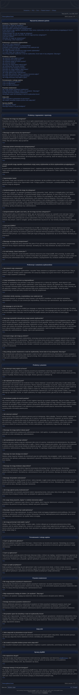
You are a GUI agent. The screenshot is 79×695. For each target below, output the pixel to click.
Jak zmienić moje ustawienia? (11, 44)
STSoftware (45, 691)
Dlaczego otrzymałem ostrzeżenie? (13, 71)
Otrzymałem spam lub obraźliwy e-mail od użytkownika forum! (21, 94)
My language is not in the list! (11, 49)
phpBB (33, 690)
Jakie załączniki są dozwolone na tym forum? (16, 98)
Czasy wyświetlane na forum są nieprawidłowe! (16, 46)
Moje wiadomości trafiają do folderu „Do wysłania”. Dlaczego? (20, 91)
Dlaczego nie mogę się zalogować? (13, 25)
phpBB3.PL (45, 693)
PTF (50, 691)
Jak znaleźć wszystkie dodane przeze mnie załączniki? (18, 100)
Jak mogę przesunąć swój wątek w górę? (14, 77)
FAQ (33, 10)
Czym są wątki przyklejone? (10, 85)
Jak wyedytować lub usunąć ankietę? (13, 66)
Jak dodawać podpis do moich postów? (14, 61)
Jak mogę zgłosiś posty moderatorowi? (14, 72)
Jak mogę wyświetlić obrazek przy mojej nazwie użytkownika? (21, 50)
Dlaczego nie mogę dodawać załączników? (15, 69)
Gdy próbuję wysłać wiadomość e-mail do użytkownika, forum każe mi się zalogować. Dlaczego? (31, 54)
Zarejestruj (26, 10)
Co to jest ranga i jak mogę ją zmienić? (14, 52)
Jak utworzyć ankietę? (9, 63)
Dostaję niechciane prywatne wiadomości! (15, 92)
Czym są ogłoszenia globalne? (11, 82)
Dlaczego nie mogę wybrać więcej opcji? (14, 64)
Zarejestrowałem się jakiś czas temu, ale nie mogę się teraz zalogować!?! (24, 35)
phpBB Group (64, 658)
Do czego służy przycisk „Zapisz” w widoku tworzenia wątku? (20, 74)
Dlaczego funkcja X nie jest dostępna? (13, 106)
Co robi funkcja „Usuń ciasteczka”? (12, 40)
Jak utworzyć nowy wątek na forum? (13, 58)
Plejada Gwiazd (45, 10)
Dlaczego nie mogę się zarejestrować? (14, 38)
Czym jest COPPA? (8, 36)
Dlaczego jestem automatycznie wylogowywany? (17, 28)
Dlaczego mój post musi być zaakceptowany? (16, 76)
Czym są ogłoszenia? (8, 83)
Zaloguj (54, 10)
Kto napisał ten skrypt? (9, 104)
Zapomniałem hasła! (8, 32)
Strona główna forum (8, 16)
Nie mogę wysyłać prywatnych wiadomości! (15, 89)
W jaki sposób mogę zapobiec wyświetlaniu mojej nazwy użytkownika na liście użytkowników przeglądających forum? (37, 30)
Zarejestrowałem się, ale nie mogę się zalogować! (17, 33)
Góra (3, 128)
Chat (37, 10)
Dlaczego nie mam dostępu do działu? (13, 68)
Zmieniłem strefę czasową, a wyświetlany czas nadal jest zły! (20, 47)
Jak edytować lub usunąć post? (11, 60)
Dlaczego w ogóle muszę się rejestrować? (15, 27)
